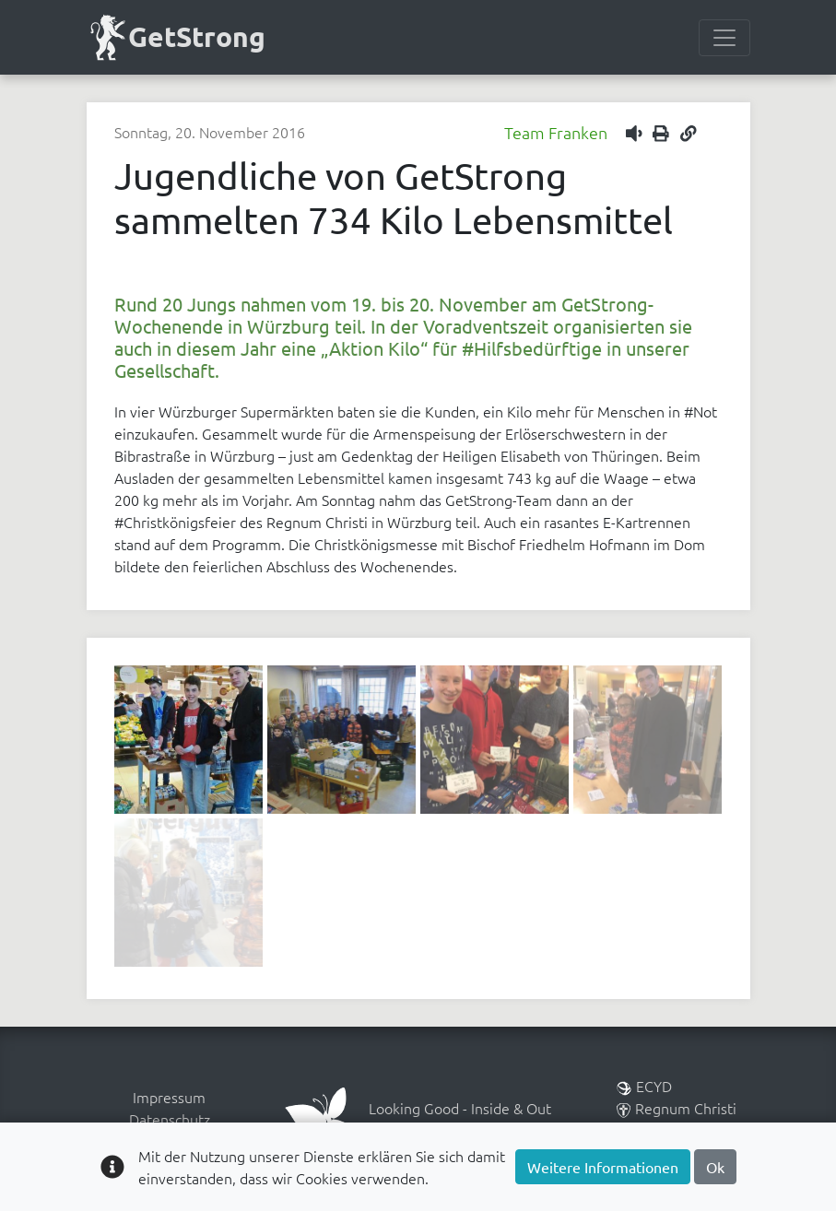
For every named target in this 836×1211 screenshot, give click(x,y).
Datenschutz (169, 1119)
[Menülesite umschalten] (724, 37)
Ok (715, 1167)
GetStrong (176, 37)
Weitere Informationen (602, 1167)
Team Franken (555, 132)
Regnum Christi (676, 1108)
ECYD (644, 1086)
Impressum (169, 1097)
